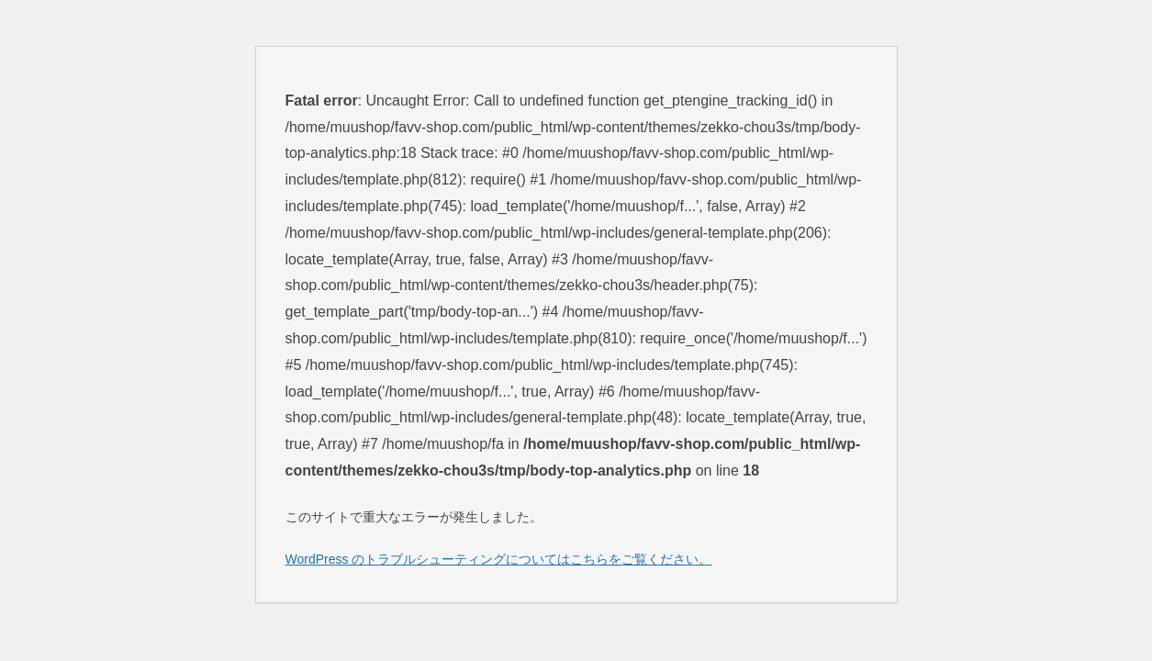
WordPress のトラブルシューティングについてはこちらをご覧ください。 (498, 559)
